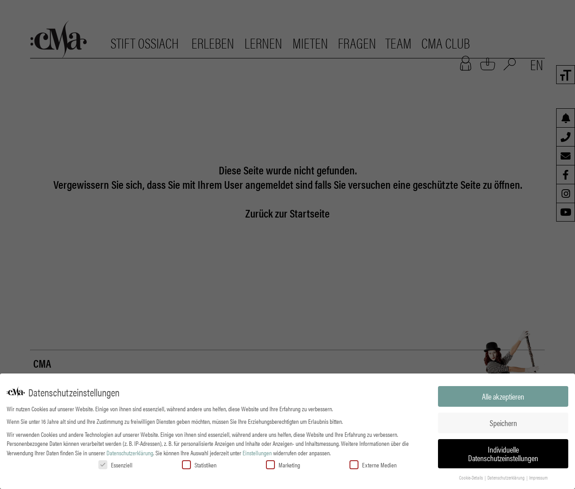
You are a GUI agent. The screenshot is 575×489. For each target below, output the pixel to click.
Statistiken (199, 464)
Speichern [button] (503, 421)
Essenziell (115, 464)
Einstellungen (257, 451)
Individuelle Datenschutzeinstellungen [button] (503, 453)
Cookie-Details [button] (471, 477)
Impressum (538, 477)
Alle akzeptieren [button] (503, 395)
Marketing (283, 464)
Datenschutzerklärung (129, 451)
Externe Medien (373, 464)
